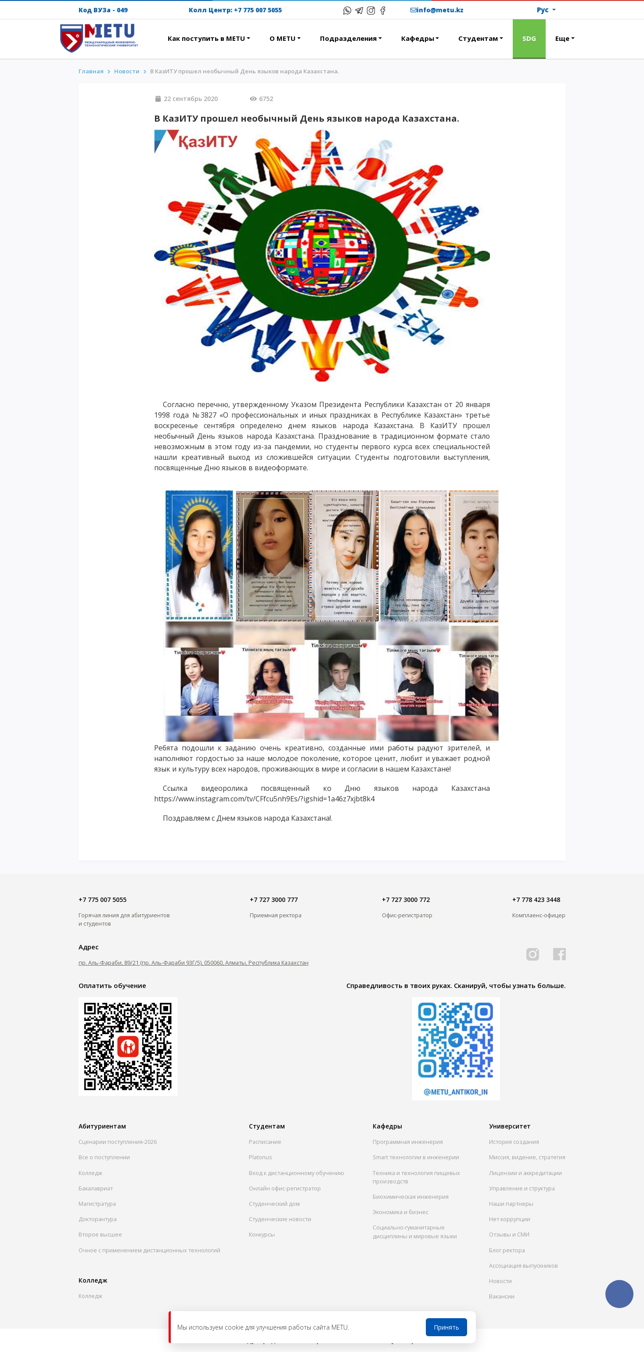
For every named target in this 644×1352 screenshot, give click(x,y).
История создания (514, 1142)
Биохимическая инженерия (411, 1197)
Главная (91, 71)
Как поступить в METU (206, 38)
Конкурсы (262, 1234)
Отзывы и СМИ (509, 1234)
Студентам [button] (478, 38)
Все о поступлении (104, 1157)
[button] (148, 33)
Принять (446, 1327)
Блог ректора (507, 1250)
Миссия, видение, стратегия (527, 1157)
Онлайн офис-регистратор (285, 1188)
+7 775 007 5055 (258, 10)
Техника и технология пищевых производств (416, 1177)
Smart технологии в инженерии (416, 1157)
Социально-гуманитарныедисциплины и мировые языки (415, 1231)
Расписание (265, 1142)
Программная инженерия (408, 1142)
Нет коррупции (509, 1219)
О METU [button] (282, 38)
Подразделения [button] (348, 38)
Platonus (260, 1157)
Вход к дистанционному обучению (296, 1173)
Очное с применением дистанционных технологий (149, 1250)
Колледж (90, 1173)
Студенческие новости (280, 1219)
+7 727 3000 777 (274, 899)
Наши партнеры (511, 1204)
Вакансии (501, 1296)
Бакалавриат (96, 1188)
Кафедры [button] (417, 38)
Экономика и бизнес (400, 1212)
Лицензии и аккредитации (525, 1173)
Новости (500, 1281)
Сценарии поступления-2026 (118, 1142)
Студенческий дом (274, 1204)
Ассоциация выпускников (523, 1265)
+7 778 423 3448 (536, 899)
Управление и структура (522, 1188)
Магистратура (97, 1204)
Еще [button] (562, 38)
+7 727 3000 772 (406, 899)
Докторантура (98, 1219)
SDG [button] (529, 38)
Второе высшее (100, 1234)
